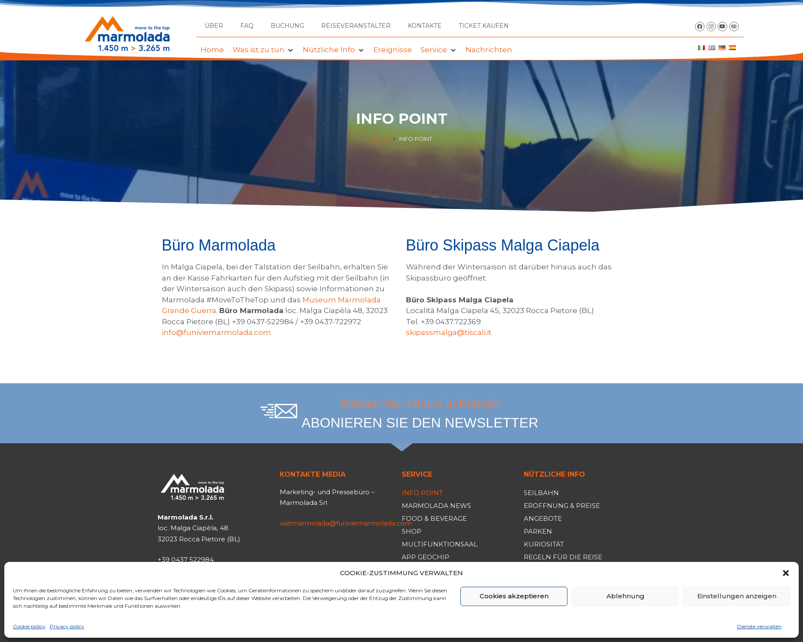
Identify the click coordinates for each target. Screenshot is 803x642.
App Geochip (425, 557)
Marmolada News (436, 506)
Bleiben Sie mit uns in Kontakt (420, 403)
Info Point (422, 493)
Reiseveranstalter (356, 26)
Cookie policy (29, 626)
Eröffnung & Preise (562, 506)
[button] (786, 573)
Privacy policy (67, 626)
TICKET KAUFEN (484, 26)
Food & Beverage (434, 518)
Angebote (543, 518)
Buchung (287, 26)
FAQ (247, 26)
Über (214, 26)
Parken (538, 531)
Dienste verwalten (759, 626)
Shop (411, 531)
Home (380, 138)
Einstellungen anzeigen (736, 596)
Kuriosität (544, 544)
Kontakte (425, 26)
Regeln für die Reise (563, 557)
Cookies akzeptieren (514, 596)
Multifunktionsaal (440, 544)
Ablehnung (625, 596)
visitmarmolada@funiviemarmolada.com (346, 523)
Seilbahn (541, 493)
